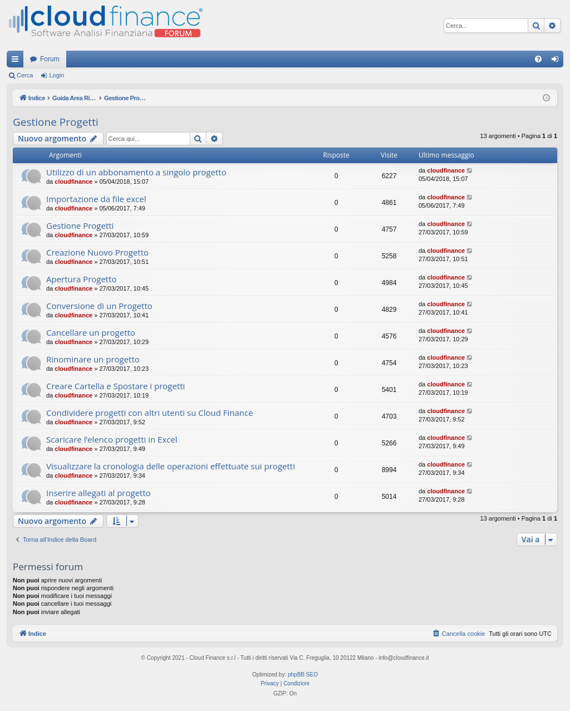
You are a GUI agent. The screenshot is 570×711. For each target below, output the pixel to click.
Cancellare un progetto (90, 332)
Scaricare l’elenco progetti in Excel (112, 439)
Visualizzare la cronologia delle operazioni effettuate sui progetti (170, 466)
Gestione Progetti (56, 122)
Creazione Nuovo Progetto (97, 252)
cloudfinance (73, 181)
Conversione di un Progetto (99, 305)
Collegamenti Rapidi (17, 61)
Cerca (25, 75)
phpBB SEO (303, 674)
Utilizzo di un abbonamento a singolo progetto (136, 172)
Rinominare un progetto (93, 359)
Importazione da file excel (96, 198)
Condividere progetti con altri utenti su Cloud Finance (149, 412)
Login (56, 75)
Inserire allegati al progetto (98, 492)
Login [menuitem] (557, 61)
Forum (50, 59)
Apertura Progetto (81, 279)
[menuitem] (538, 59)
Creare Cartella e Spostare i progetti (115, 385)
